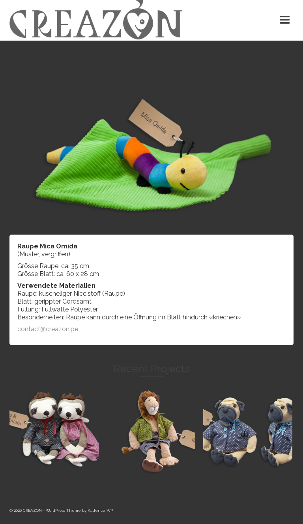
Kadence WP (100, 510)
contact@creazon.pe (47, 329)
